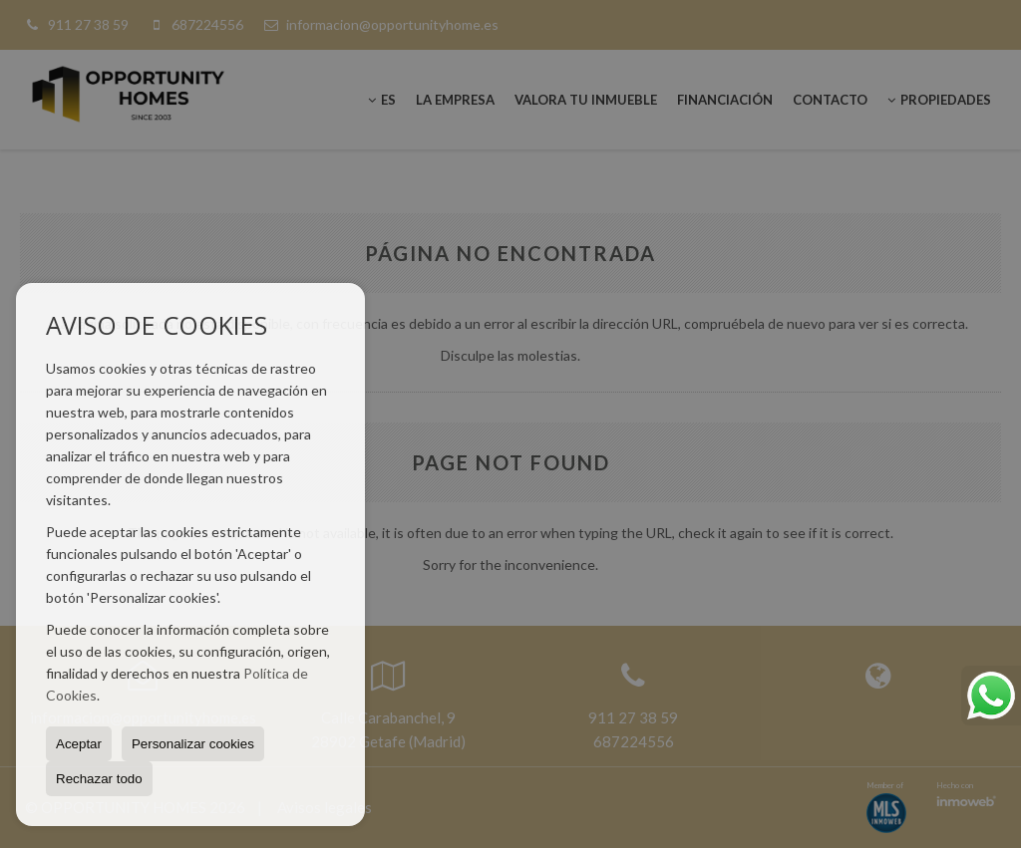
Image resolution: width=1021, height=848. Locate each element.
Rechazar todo (99, 778)
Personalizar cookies (193, 743)
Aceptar (79, 743)
